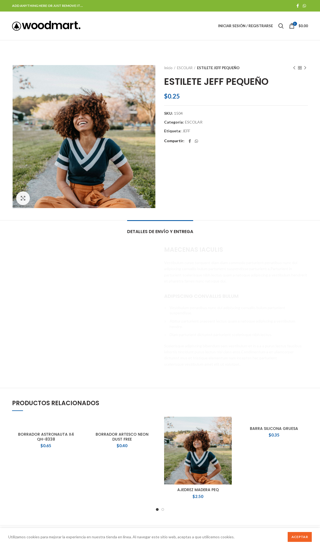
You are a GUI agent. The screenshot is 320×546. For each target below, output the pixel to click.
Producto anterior (294, 68)
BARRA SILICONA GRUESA (274, 428)
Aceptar (300, 537)
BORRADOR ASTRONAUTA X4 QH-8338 (46, 437)
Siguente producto (305, 68)
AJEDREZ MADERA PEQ (198, 489)
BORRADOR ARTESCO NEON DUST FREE (122, 437)
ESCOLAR (185, 68)
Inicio (168, 68)
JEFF (186, 131)
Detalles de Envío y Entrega (160, 231)
